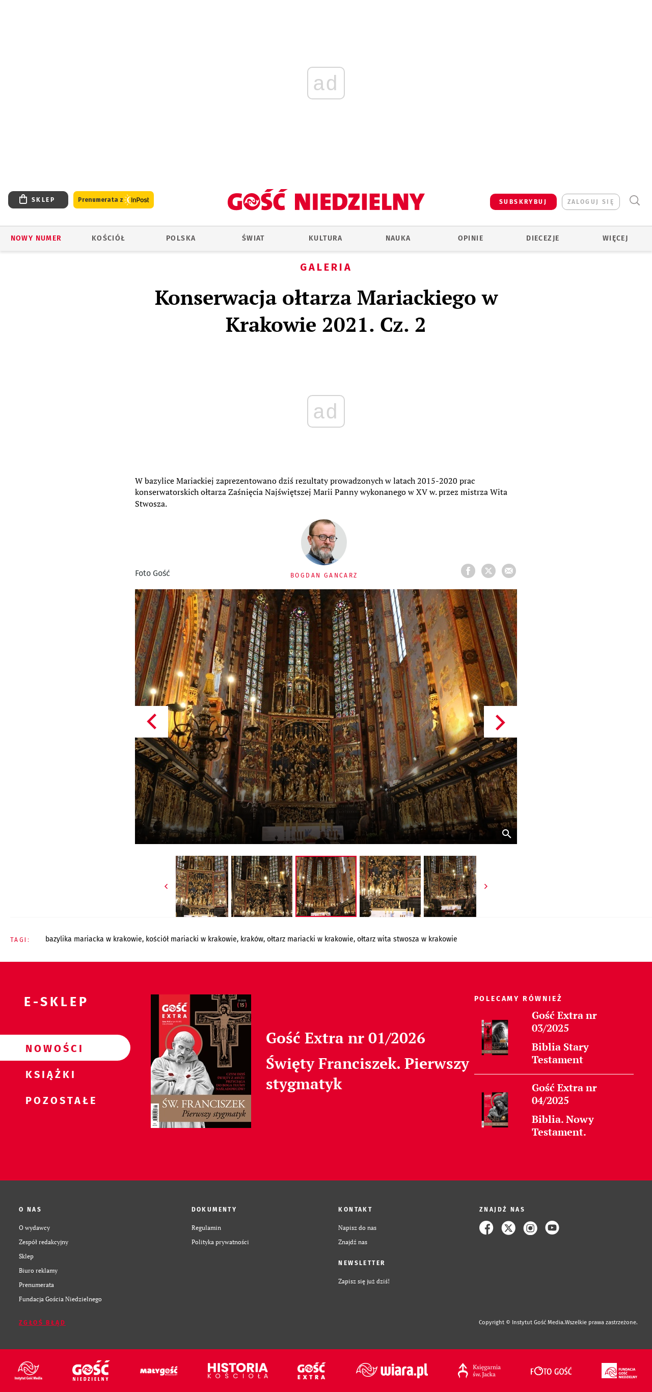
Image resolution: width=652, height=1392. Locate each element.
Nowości (48, 1048)
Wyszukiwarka (634, 200)
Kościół (109, 238)
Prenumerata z (113, 200)
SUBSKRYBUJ (523, 201)
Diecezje (542, 238)
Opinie (470, 238)
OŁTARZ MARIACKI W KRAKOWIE (310, 939)
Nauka (398, 238)
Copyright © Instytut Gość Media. (522, 1322)
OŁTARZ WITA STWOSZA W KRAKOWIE (407, 939)
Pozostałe (48, 1100)
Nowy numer (36, 238)
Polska (181, 238)
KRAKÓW (251, 939)
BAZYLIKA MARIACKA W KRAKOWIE (93, 939)
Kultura (326, 238)
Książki (48, 1074)
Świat (253, 238)
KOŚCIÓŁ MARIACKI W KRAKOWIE (191, 939)
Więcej (615, 238)
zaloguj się (590, 201)
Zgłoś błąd (42, 1322)
